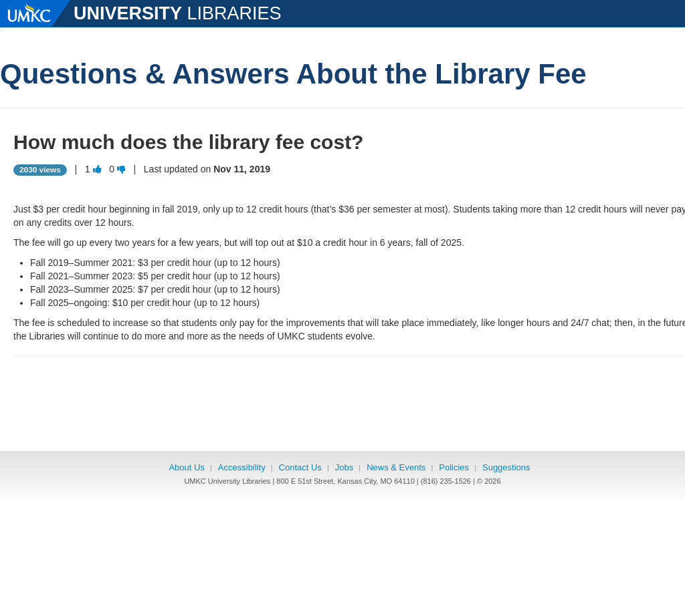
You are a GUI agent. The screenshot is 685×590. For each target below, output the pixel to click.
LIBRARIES (178, 11)
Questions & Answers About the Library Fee (293, 74)
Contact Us (300, 467)
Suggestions (506, 467)
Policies (454, 467)
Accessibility (242, 467)
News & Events (396, 467)
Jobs (344, 467)
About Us (186, 467)
